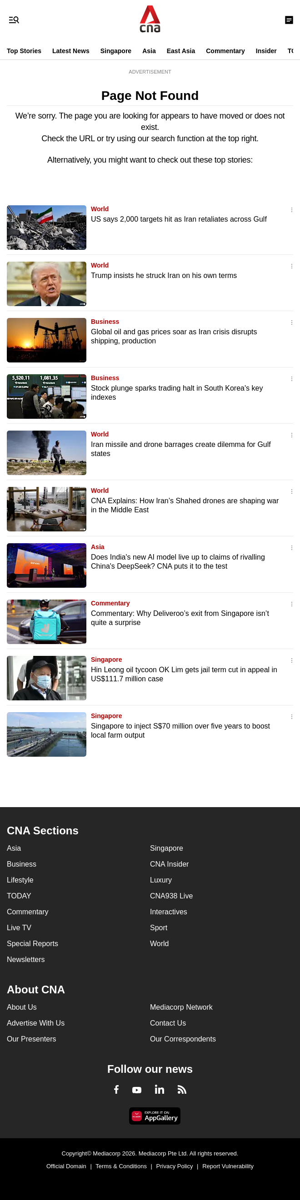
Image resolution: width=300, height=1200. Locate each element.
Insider (266, 51)
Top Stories (24, 51)
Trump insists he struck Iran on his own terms (164, 275)
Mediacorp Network (181, 1007)
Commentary (225, 51)
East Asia (181, 51)
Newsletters (26, 959)
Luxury (161, 880)
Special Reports (32, 943)
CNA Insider (169, 864)
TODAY (19, 896)
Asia (149, 51)
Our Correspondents (183, 1039)
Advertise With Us (36, 1023)
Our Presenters (31, 1039)
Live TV (19, 928)
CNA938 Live (171, 896)
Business (105, 321)
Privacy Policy (174, 1166)
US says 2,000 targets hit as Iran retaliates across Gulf (179, 219)
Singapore (115, 51)
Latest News (71, 51)
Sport (158, 928)
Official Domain (66, 1166)
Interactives (168, 912)
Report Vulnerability (228, 1166)
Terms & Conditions (121, 1166)
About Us (22, 1007)
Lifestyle (20, 880)
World (100, 209)
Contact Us (168, 1023)
